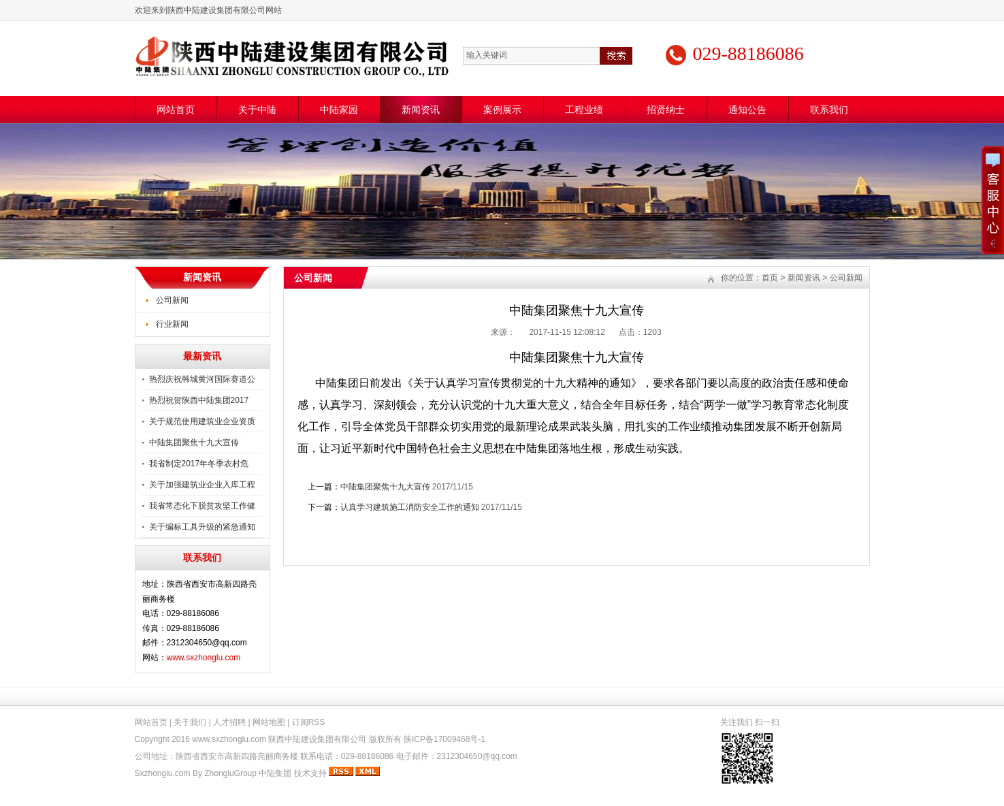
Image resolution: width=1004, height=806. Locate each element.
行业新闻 (172, 324)
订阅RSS (308, 722)
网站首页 (176, 109)
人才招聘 (229, 722)
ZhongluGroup (230, 773)
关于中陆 (257, 109)
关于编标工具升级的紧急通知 (202, 527)
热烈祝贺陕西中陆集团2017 (199, 400)
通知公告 (747, 109)
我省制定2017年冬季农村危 (199, 463)
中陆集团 (275, 773)
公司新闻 (172, 300)
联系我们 (829, 109)
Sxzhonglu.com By (170, 773)
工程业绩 (584, 109)
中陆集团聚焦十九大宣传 (194, 442)
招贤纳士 (666, 109)
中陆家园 (339, 109)
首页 (770, 278)
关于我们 (190, 722)
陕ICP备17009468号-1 (444, 739)
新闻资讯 (421, 109)
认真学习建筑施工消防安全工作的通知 (409, 507)
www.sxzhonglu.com (204, 657)
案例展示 (502, 109)
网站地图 (269, 722)
